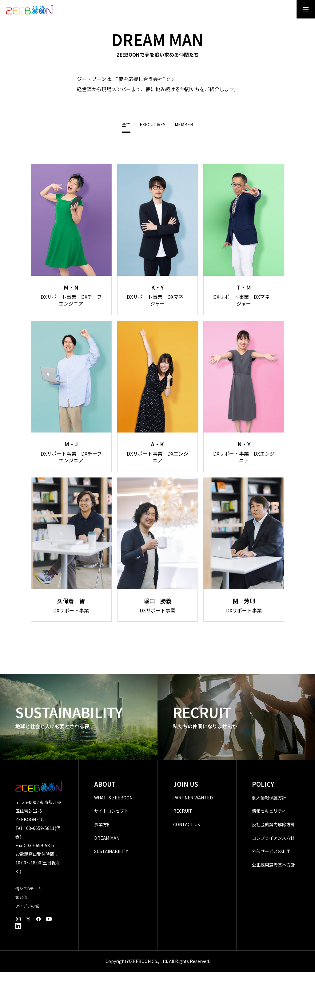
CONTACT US (186, 835)
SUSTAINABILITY (111, 862)
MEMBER (184, 136)
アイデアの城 (27, 917)
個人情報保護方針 (269, 809)
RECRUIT (182, 822)
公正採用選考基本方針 (273, 876)
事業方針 (102, 835)
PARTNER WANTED (193, 809)
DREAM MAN (106, 849)
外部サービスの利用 (271, 862)
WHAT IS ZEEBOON (113, 809)
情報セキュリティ (269, 822)
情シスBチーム (28, 900)
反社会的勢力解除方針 (273, 835)
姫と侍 (21, 908)
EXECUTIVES (152, 136)
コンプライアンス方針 (273, 849)
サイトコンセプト (111, 822)
